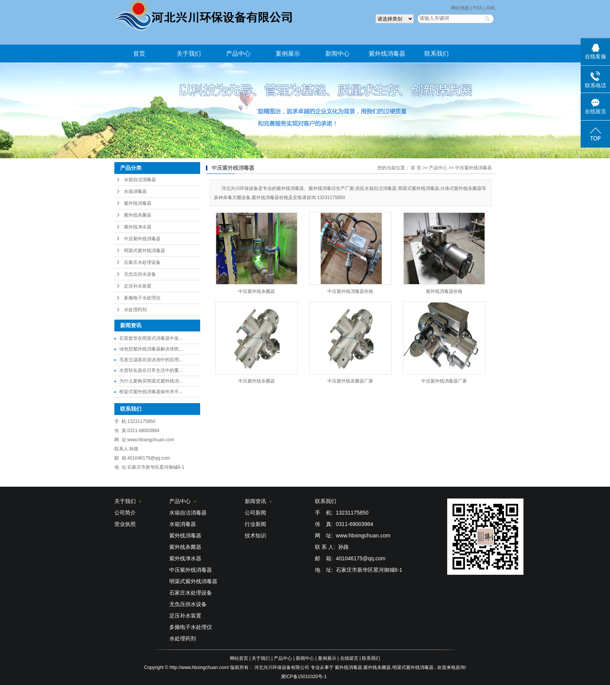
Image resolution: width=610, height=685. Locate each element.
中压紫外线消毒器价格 (350, 291)
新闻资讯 (258, 501)
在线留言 (349, 658)
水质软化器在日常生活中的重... (151, 370)
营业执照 (125, 524)
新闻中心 (337, 53)
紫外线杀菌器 (137, 215)
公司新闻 (255, 513)
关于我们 (189, 53)
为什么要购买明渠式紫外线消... (151, 381)
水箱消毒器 (135, 191)
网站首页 (239, 658)
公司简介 (125, 513)
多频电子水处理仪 (142, 298)
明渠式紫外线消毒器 (144, 250)
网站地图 (460, 8)
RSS (478, 8)
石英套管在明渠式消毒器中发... (151, 338)
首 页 (416, 167)
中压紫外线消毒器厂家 (444, 381)
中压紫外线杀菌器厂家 (350, 381)
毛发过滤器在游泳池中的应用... (151, 359)
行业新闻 (255, 524)
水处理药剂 (135, 309)
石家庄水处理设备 (142, 262)
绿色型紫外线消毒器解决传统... (151, 349)
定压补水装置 (137, 286)
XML (491, 8)
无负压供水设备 (140, 274)
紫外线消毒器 (387, 53)
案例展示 (288, 53)
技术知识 (255, 535)
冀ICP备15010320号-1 (304, 676)
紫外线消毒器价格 (444, 291)
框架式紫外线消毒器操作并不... (151, 391)
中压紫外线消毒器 (142, 238)
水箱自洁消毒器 (140, 179)
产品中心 (238, 53)
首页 (139, 53)
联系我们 (436, 53)
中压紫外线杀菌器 (256, 291)
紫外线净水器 (137, 227)
